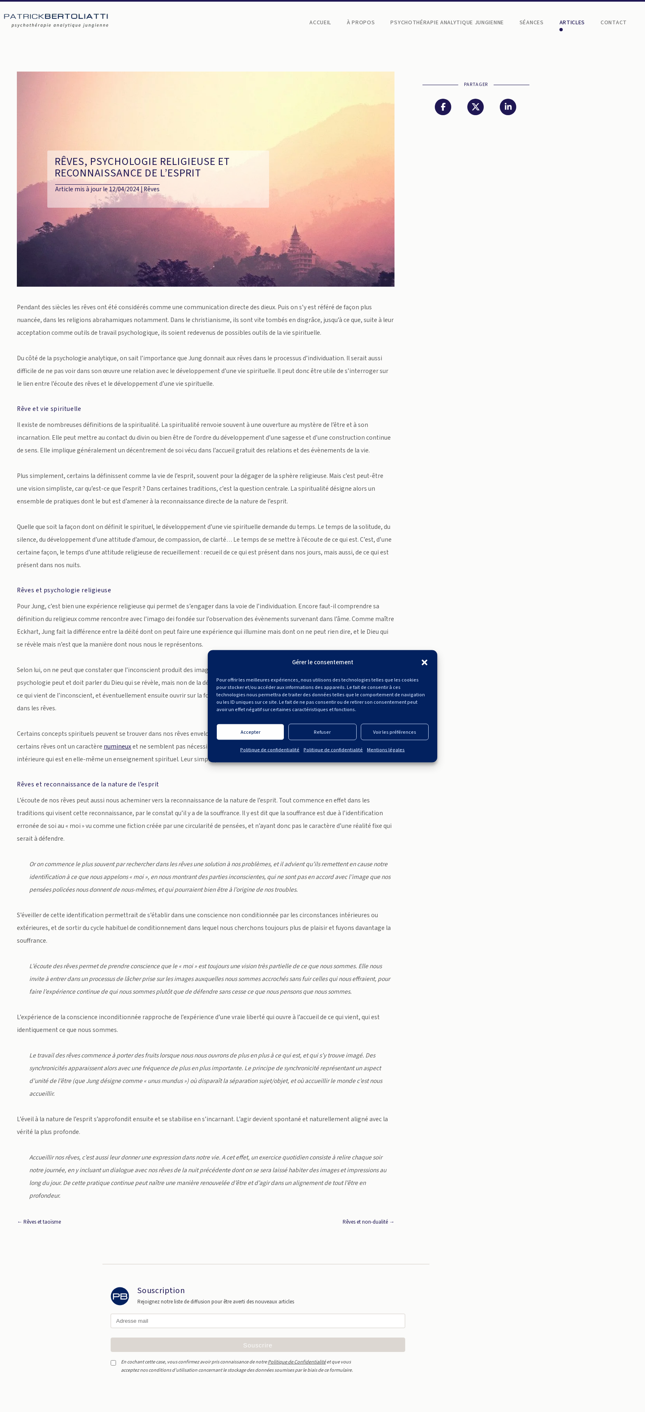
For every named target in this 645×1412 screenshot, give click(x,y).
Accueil (320, 23)
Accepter (250, 731)
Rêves (152, 189)
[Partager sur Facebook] (443, 107)
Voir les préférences (394, 731)
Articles (572, 23)
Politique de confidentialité (269, 749)
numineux (117, 746)
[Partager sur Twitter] (475, 107)
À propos (361, 23)
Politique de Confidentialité (297, 1362)
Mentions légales (386, 749)
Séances (532, 23)
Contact (614, 23)
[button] (424, 662)
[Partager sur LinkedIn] (508, 107)
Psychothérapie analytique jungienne (447, 23)
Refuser (322, 731)
